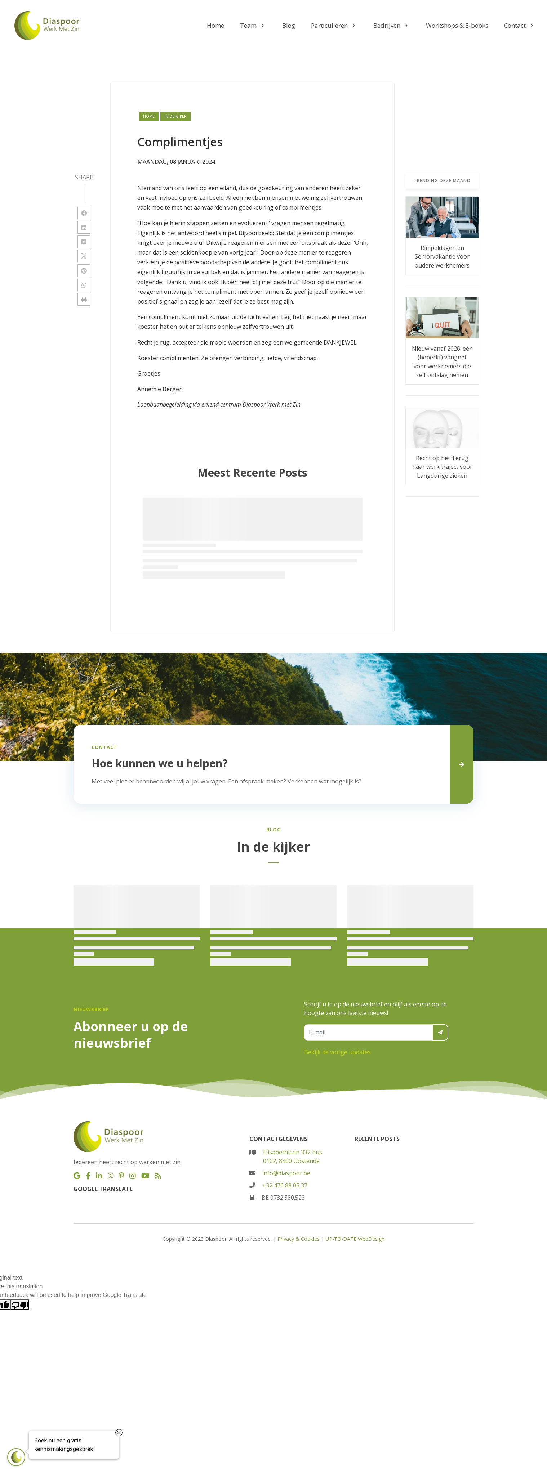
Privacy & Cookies (298, 1238)
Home (149, 116)
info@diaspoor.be (286, 1173)
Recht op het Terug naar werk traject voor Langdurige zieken (442, 467)
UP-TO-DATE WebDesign (354, 1238)
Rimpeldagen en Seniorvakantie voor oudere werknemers (442, 256)
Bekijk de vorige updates (337, 1052)
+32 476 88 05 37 (284, 1185)
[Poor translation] (19, 1304)
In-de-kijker (175, 116)
